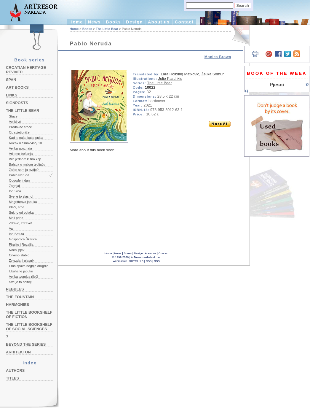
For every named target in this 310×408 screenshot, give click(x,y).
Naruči (219, 124)
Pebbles (15, 289)
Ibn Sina (15, 191)
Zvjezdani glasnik (21, 260)
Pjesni (277, 84)
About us (159, 22)
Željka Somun (212, 74)
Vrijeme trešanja (21, 153)
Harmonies (17, 304)
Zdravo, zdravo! (20, 223)
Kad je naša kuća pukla (26, 137)
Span (11, 79)
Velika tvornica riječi (23, 276)
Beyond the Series (26, 344)
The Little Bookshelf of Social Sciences (29, 326)
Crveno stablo (19, 255)
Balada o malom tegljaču (27, 164)
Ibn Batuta (16, 234)
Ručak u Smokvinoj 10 (25, 143)
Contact (184, 22)
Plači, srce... (18, 207)
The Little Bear (22, 110)
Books (113, 22)
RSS (157, 261)
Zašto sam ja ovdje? (24, 170)
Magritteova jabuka (23, 202)
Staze (13, 116)
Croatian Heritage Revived (26, 69)
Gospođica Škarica (23, 239)
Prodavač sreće (20, 127)
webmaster (120, 261)
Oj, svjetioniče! (20, 132)
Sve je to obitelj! (20, 282)
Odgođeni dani (20, 180)
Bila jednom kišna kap (25, 159)
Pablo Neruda (19, 175)
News (94, 22)
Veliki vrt (15, 121)
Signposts (17, 103)
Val (11, 228)
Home (76, 22)
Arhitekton (18, 352)
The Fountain (20, 297)
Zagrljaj (14, 186)
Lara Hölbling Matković (180, 74)
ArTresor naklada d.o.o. (146, 257)
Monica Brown (217, 57)
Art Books (17, 87)
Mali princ (16, 218)
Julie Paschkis (170, 78)
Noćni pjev (16, 250)
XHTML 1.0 (136, 261)
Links (11, 95)
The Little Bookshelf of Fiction (29, 314)
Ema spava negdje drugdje (28, 266)
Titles (12, 378)
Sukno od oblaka (21, 212)
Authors (15, 370)
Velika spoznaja (20, 148)
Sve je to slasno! (21, 196)
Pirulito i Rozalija (21, 244)
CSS (149, 261)
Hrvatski (237, 35)
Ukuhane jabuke (21, 271)
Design (134, 22)
